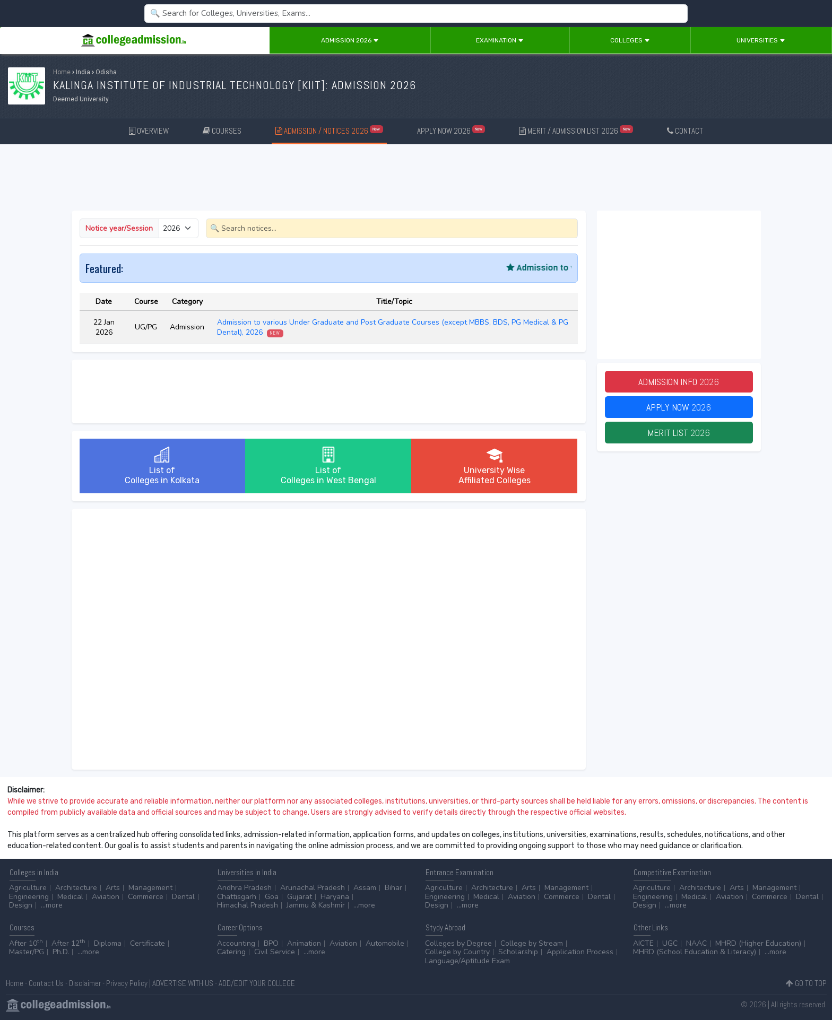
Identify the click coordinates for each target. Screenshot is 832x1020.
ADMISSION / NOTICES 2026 (329, 130)
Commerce (145, 897)
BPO (271, 943)
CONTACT (685, 131)
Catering (231, 952)
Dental (183, 897)
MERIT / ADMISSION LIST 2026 (576, 130)
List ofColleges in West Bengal (328, 466)
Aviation (105, 897)
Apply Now (678, 407)
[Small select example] (178, 228)
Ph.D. (61, 952)
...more (52, 905)
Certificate (147, 943)
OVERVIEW (149, 131)
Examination (500, 40)
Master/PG (26, 952)
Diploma (108, 943)
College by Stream (531, 943)
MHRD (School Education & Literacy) (694, 952)
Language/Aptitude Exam (467, 961)
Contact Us (46, 983)
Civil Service (274, 952)
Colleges (630, 40)
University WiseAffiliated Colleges (494, 466)
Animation (304, 943)
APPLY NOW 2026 (451, 130)
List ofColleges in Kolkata (162, 466)
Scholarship (518, 952)
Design (20, 905)
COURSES (222, 131)
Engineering (29, 897)
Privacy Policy (127, 983)
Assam (364, 888)
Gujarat (299, 897)
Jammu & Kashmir (316, 905)
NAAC (696, 943)
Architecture (76, 888)
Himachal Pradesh (247, 905)
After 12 (68, 943)
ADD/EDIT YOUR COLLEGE (257, 983)
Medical (70, 897)
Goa (272, 897)
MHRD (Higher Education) (758, 943)
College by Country (457, 952)
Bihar (393, 888)
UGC (670, 943)
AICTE (643, 943)
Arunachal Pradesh (312, 888)
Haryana (334, 897)
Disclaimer (85, 983)
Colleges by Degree (458, 943)
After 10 (26, 943)
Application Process (580, 952)
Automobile (385, 943)
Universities (760, 40)
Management (150, 888)
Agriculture (28, 888)
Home (62, 72)
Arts (113, 888)
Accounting (236, 943)
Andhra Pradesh (244, 888)
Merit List (678, 432)
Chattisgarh (236, 897)
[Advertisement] (416, 179)
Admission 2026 (350, 40)
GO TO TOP (806, 983)
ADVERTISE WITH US (182, 983)
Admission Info (678, 382)
